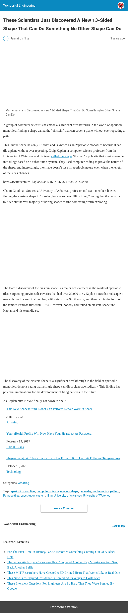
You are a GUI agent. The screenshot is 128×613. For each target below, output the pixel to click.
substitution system (33, 495)
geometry (85, 491)
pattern (114, 491)
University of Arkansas (68, 495)
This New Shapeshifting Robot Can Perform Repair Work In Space (49, 409)
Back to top (118, 525)
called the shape (61, 156)
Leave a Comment (64, 508)
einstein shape (69, 491)
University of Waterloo (97, 495)
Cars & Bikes (15, 447)
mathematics (100, 491)
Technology (13, 471)
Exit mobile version (64, 607)
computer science (48, 491)
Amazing (12, 422)
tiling (50, 495)
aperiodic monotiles (23, 491)
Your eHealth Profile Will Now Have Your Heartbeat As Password (48, 433)
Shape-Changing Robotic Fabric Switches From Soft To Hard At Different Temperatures (63, 458)
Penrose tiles (11, 495)
